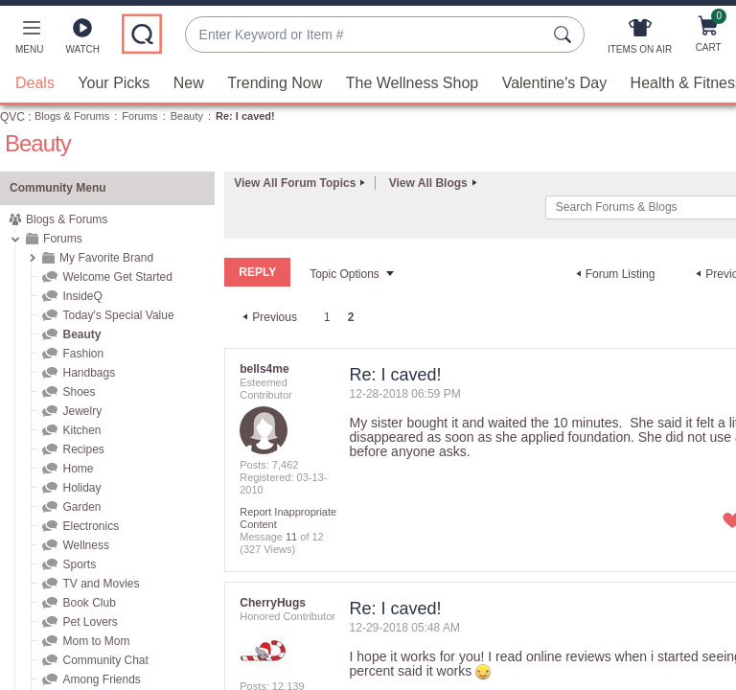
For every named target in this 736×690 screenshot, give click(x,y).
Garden (81, 507)
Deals (35, 83)
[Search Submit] (565, 34)
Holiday (81, 487)
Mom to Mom (95, 641)
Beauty (187, 116)
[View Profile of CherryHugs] (273, 603)
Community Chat (105, 660)
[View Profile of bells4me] (264, 369)
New (188, 83)
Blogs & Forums (71, 116)
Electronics (90, 526)
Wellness (85, 545)
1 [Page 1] (327, 317)
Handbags (88, 373)
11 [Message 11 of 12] (291, 536)
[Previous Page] (267, 317)
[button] (29, 40)
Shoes (78, 392)
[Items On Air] (640, 40)
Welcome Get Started (117, 277)
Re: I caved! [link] (245, 116)
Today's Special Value (117, 315)
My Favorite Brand (106, 257)
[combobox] (366, 35)
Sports (79, 564)
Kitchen (81, 430)
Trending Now (274, 83)
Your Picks (114, 83)
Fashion (83, 353)
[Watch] (82, 40)
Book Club (88, 603)
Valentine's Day (554, 83)
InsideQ (82, 296)
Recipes (83, 449)
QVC (12, 117)
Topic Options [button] (345, 274)
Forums (139, 116)
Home (77, 468)
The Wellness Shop (412, 83)
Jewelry (82, 411)
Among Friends (101, 679)
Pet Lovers (89, 622)
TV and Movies (100, 583)
